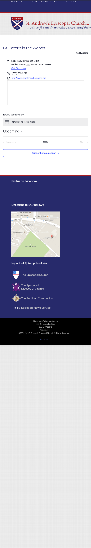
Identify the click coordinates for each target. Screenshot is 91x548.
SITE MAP (44, 340)
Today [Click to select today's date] (45, 142)
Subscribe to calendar (44, 153)
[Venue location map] (45, 92)
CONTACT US (16, 2)
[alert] (45, 122)
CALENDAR (71, 2)
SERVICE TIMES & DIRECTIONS (44, 2)
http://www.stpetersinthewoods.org (29, 78)
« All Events (82, 53)
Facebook (76, 9)
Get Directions (18, 68)
